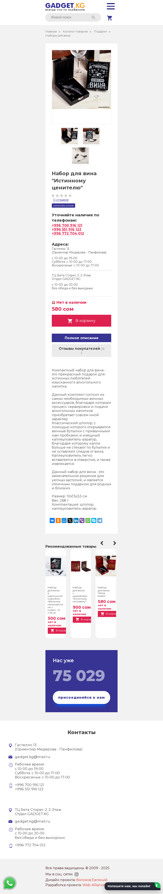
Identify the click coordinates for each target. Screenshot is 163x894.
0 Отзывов (61, 200)
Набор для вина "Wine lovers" (104, 591)
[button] (132, 886)
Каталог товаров (75, 31)
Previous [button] (101, 543)
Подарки (100, 31)
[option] (55, 593)
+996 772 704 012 (68, 233)
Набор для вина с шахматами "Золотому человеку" (79, 594)
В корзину (81, 321)
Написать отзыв (63, 205)
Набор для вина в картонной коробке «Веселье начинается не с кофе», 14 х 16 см (54, 600)
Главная (51, 31)
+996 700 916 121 (67, 225)
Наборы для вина (57, 35)
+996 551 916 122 (66, 229)
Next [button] (115, 543)
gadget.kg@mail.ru (32, 757)
